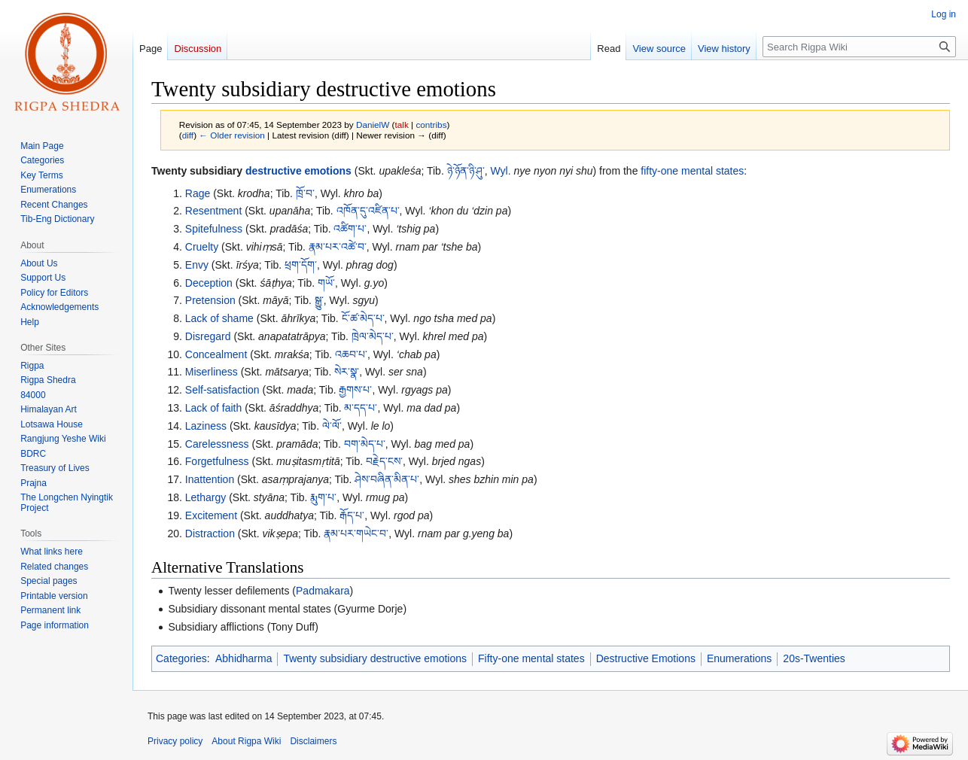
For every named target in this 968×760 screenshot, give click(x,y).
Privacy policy (175, 741)
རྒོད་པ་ (351, 515)
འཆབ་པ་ (351, 354)
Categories (181, 658)
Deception (209, 283)
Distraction (210, 533)
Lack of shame (219, 318)
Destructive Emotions (646, 658)
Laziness (206, 426)
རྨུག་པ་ (323, 497)
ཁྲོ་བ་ (305, 193)
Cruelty (201, 247)
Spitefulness (213, 229)
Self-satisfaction (222, 390)
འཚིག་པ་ (350, 229)
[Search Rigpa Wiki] (859, 46)
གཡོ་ (326, 283)
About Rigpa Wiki (246, 741)
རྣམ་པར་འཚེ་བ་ (338, 247)
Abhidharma (243, 658)
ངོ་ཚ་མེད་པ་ (363, 318)
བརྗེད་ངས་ (384, 461)
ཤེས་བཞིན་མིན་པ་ (387, 479)
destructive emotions (298, 171)
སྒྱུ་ (319, 300)
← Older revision (232, 135)
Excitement (211, 515)
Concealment (216, 354)
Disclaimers (313, 741)
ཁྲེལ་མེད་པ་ (373, 336)
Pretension (210, 300)
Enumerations (739, 658)
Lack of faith (213, 408)
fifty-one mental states (692, 171)
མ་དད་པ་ (360, 408)
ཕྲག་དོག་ (301, 265)
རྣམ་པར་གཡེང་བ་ (356, 533)
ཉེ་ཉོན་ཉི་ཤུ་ (466, 171)
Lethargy (205, 497)
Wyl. (500, 171)
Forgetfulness (217, 461)
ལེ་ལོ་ (332, 426)
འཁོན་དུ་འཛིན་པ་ (368, 211)
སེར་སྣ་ (346, 372)
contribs (431, 124)
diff (187, 135)
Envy (197, 265)
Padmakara (323, 591)
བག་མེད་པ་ (364, 444)
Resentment (213, 211)
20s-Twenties (814, 658)
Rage (197, 193)
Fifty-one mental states (531, 658)
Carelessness (217, 444)
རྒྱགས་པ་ (355, 390)
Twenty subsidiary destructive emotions (375, 658)
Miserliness (211, 372)
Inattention (209, 479)
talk (402, 124)
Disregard (208, 336)
